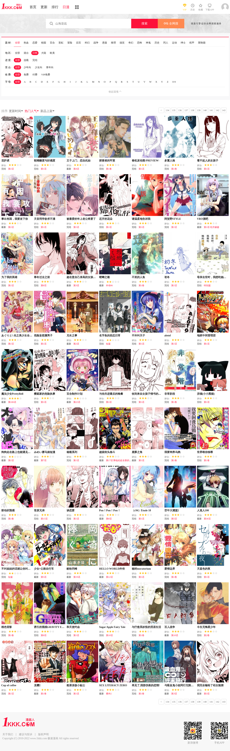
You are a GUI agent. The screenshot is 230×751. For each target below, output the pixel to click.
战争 (95, 42)
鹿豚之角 (137, 452)
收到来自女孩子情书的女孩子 (149, 393)
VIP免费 (45, 74)
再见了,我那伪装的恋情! (146, 685)
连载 (26, 60)
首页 (33, 7)
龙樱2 (37, 685)
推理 (113, 42)
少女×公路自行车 (44, 568)
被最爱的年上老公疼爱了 (81, 218)
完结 (34, 60)
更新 (44, 7)
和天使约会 (73, 627)
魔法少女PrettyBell (12, 393)
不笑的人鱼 (138, 277)
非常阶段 (169, 393)
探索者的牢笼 (107, 160)
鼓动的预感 (8, 510)
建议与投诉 (25, 734)
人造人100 (203, 510)
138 (192, 110)
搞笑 (122, 42)
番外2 (109, 693)
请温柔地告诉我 (141, 218)
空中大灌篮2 (171, 510)
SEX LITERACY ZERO (113, 685)
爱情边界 (169, 568)
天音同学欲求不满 (44, 218)
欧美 (52, 52)
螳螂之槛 (104, 277)
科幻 (87, 42)
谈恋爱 (71, 510)
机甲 (191, 42)
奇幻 (130, 42)
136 (180, 110)
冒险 (69, 42)
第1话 (11, 169)
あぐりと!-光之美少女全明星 (18, 335)
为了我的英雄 (9, 277)
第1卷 (109, 169)
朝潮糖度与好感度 (44, 160)
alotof (167, 335)
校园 (43, 42)
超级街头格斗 (107, 452)
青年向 (49, 67)
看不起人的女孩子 (207, 160)
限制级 (202, 42)
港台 (26, 52)
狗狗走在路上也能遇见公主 (17, 452)
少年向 (27, 67)
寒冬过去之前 (42, 277)
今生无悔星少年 (206, 627)
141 (211, 110)
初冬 (167, 277)
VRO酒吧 (202, 218)
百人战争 (169, 627)
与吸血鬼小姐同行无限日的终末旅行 (185, 685)
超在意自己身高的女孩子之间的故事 (88, 277)
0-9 (174, 81)
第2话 (76, 343)
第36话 (207, 518)
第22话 (76, 402)
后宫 (78, 42)
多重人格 (169, 160)
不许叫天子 (138, 335)
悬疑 (104, 42)
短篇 (108, 343)
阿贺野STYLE (172, 218)
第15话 (44, 518)
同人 (165, 42)
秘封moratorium (141, 568)
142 (217, 110)
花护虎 (5, 160)
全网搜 (171, 23)
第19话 (76, 577)
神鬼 (148, 42)
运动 (174, 42)
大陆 (43, 52)
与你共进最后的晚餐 (111, 393)
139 (198, 110)
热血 (26, 42)
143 (223, 110)
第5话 (174, 518)
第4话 (76, 169)
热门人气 (32, 111)
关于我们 (7, 734)
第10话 (109, 635)
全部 (17, 42)
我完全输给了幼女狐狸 (210, 685)
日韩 (34, 52)
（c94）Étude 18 (141, 510)
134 (167, 110)
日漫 (66, 7)
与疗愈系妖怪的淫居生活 (146, 627)
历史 (157, 42)
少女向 (38, 67)
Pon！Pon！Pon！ (109, 510)
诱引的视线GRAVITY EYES (50, 627)
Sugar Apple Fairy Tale (112, 627)
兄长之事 (72, 335)
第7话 (43, 460)
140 (205, 110)
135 (173, 110)
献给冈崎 (72, 568)
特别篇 (207, 285)
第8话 (43, 285)
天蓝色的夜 (203, 568)
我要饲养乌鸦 (172, 452)
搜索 (144, 23)
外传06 (109, 285)
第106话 (12, 402)
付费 (34, 74)
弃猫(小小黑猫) (206, 393)
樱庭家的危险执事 (44, 393)
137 (186, 110)
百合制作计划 (74, 393)
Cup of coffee (8, 685)
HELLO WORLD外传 (112, 568)
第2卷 (207, 635)
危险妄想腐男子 (43, 335)
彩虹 (61, 42)
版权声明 (43, 734)
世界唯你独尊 (205, 452)
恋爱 (34, 42)
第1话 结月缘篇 (211, 227)
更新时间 (16, 111)
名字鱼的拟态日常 (109, 335)
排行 (55, 7)
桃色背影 (6, 627)
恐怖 (139, 42)
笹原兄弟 (39, 510)
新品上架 (47, 111)
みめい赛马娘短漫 (44, 452)
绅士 (183, 42)
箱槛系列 (72, 452)
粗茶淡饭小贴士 (76, 685)
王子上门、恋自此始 (78, 160)
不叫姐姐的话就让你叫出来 (17, 568)
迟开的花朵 (105, 218)
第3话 (76, 285)
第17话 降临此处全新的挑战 (120, 460)
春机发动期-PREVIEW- (145, 160)
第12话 (109, 577)
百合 (52, 42)
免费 (26, 74)
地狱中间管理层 (206, 335)
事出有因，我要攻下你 (14, 218)
